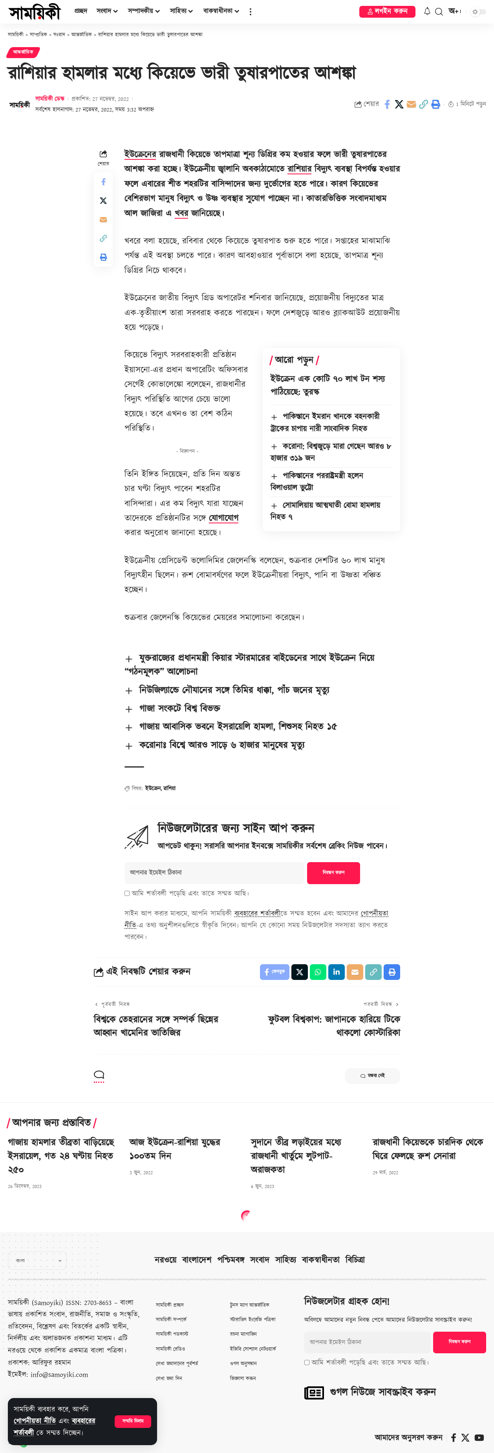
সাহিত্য (285, 1260)
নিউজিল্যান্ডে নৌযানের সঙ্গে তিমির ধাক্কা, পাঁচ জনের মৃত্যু (234, 690)
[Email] (411, 104)
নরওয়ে (165, 1260)
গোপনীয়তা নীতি (35, 1421)
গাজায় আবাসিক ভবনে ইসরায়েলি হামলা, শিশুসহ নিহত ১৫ (238, 727)
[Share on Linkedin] (336, 972)
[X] (465, 1438)
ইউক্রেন (153, 789)
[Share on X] (399, 104)
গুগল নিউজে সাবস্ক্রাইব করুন (383, 1392)
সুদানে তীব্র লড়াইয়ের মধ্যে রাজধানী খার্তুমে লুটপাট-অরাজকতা (296, 1156)
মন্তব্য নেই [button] (372, 1076)
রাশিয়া (169, 789)
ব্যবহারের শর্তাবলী (257, 914)
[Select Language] (37, 1261)
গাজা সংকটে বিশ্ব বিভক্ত (179, 709)
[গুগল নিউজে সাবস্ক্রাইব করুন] (314, 1393)
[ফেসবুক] (453, 1438)
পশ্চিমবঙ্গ (230, 1260)
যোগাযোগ (223, 518)
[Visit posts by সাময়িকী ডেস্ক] (19, 104)
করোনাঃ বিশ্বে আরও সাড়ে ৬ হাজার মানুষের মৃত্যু (221, 745)
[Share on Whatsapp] (318, 972)
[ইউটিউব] (479, 1438)
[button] (133, 1421)
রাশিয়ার (299, 169)
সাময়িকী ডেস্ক (49, 99)
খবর (181, 214)
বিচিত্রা (355, 1260)
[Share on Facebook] (387, 104)
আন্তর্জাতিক (23, 52)
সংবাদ (259, 1260)
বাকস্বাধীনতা (321, 1260)
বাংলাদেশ (196, 1260)
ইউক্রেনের (140, 155)
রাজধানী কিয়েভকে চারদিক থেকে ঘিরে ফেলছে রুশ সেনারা (428, 1149)
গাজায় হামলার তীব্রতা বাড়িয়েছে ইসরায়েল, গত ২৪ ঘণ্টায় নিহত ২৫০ (61, 1156)
